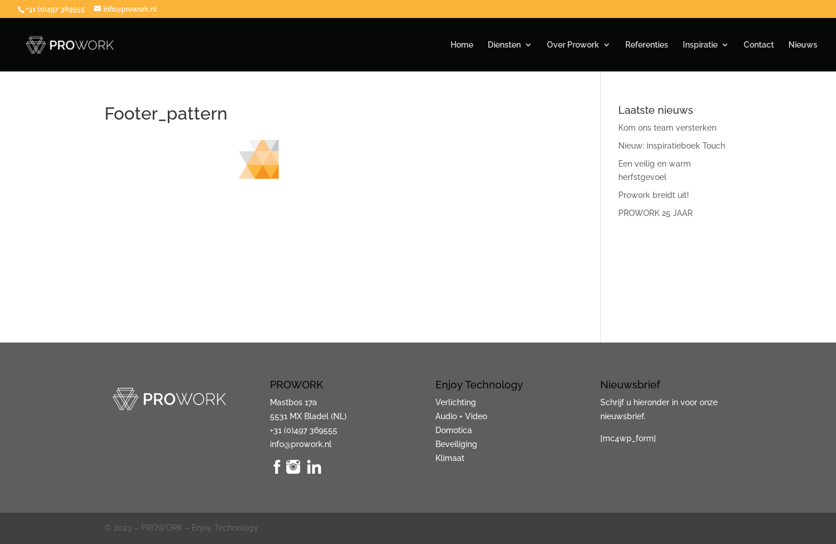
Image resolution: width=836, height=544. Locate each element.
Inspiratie (700, 45)
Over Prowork (573, 45)
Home (462, 45)
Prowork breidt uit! (653, 195)
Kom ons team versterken (667, 127)
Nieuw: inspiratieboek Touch (671, 145)
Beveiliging (456, 444)
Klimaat (449, 458)
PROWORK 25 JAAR (655, 213)
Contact (759, 45)
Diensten (504, 45)
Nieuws (802, 45)
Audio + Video (461, 416)
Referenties (646, 45)
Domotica (453, 430)
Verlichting (455, 402)
